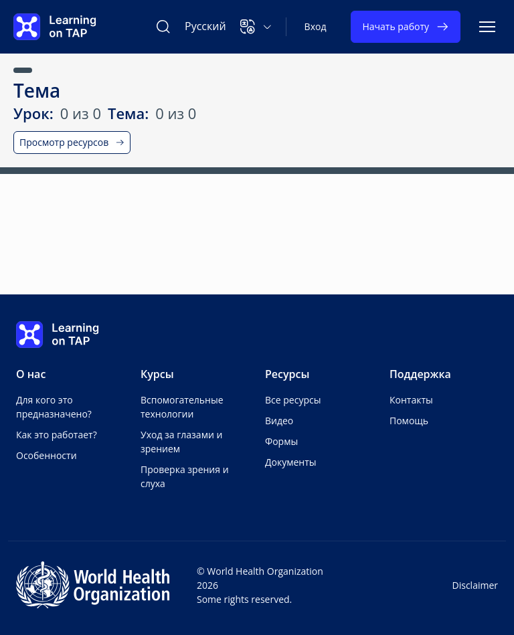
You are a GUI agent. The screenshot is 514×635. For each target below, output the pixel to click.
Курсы (157, 374)
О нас (31, 374)
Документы (291, 462)
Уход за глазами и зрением (181, 441)
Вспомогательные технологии (182, 406)
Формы (281, 441)
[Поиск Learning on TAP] (163, 26)
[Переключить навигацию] (487, 27)
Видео (279, 420)
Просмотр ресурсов (71, 142)
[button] (256, 26)
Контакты (411, 399)
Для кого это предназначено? (54, 406)
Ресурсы (287, 374)
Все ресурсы (293, 399)
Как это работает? (56, 434)
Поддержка (420, 374)
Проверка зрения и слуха (185, 476)
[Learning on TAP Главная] (54, 26)
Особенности (46, 455)
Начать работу (405, 26)
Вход (316, 26)
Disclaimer (475, 585)
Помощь (409, 420)
